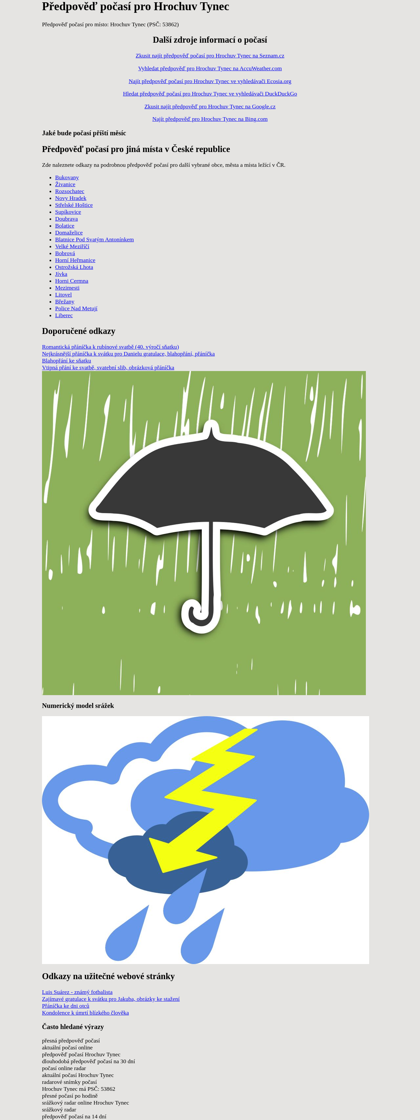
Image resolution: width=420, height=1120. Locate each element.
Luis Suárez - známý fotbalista (77, 992)
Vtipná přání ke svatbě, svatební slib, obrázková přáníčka (108, 367)
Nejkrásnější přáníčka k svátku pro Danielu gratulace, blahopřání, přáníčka (128, 353)
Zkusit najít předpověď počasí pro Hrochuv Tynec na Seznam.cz (210, 55)
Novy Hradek (70, 198)
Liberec (64, 315)
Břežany (64, 301)
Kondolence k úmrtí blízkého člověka (85, 1012)
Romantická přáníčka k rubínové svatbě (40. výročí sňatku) (110, 346)
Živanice (65, 184)
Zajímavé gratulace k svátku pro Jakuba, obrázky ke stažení (111, 999)
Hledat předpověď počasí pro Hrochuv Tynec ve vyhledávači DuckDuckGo (210, 93)
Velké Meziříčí (72, 246)
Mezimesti (67, 287)
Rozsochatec (69, 191)
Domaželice (69, 232)
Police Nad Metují (76, 308)
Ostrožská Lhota (74, 267)
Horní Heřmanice (75, 260)
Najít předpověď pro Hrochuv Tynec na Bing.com (209, 119)
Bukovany (67, 177)
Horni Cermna (71, 280)
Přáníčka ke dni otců (65, 1005)
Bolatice (64, 225)
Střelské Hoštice (74, 205)
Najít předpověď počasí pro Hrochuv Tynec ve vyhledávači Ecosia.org (210, 81)
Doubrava (66, 218)
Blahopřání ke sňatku (66, 360)
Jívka (61, 274)
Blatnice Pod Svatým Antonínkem (94, 239)
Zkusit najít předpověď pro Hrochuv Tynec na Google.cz (210, 106)
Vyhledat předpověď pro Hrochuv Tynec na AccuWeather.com (210, 68)
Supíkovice (68, 212)
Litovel (63, 294)
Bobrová (65, 253)
